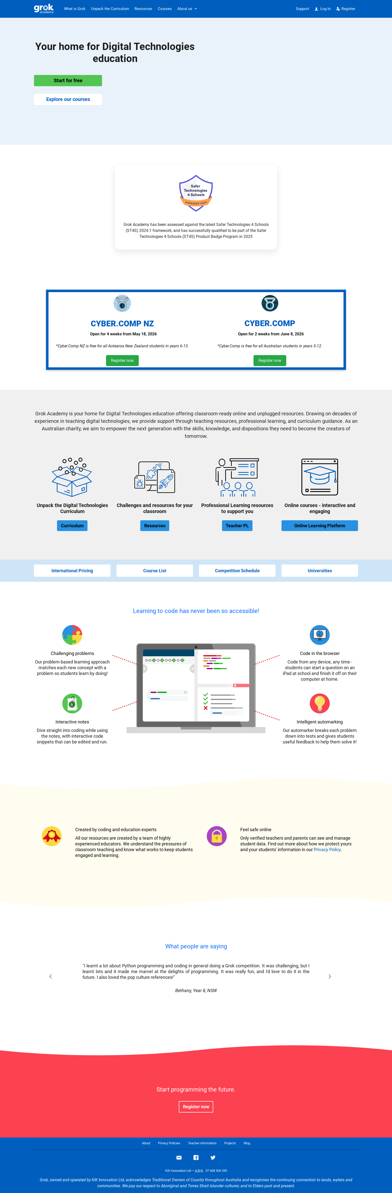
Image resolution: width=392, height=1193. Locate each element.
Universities (320, 570)
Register (346, 8)
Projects (230, 1143)
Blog (247, 1143)
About (146, 1143)
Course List (154, 570)
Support (302, 8)
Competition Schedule (237, 570)
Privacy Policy (327, 849)
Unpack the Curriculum (110, 8)
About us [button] (184, 8)
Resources (143, 8)
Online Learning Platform (319, 525)
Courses (165, 8)
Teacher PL (237, 525)
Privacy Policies (169, 1143)
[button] (58, 984)
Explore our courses (68, 99)
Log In (322, 8)
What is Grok (75, 8)
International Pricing (72, 570)
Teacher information (202, 1143)
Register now (122, 360)
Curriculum (72, 525)
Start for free (68, 80)
